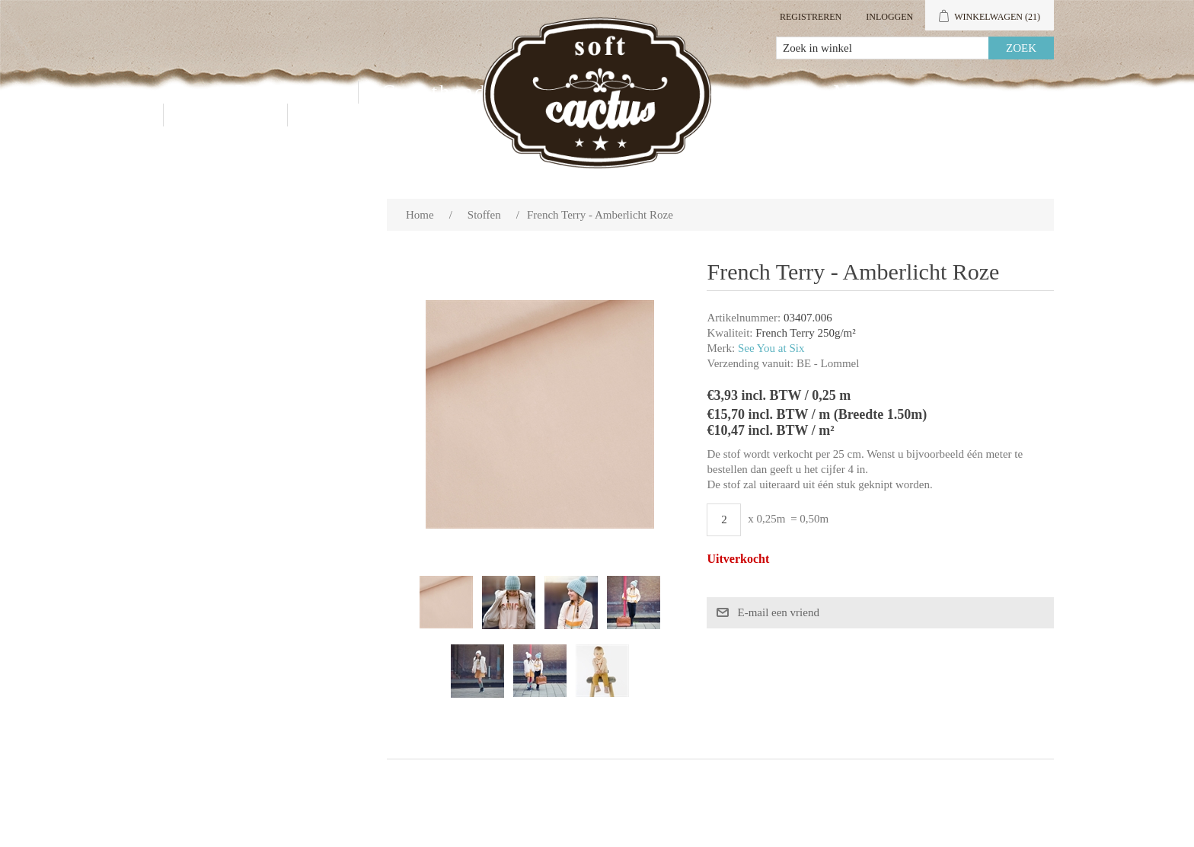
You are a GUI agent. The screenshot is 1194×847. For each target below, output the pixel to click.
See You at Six (771, 348)
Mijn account (899, 92)
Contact (225, 115)
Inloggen (889, 16)
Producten (285, 92)
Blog (335, 115)
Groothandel (444, 92)
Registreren (810, 16)
